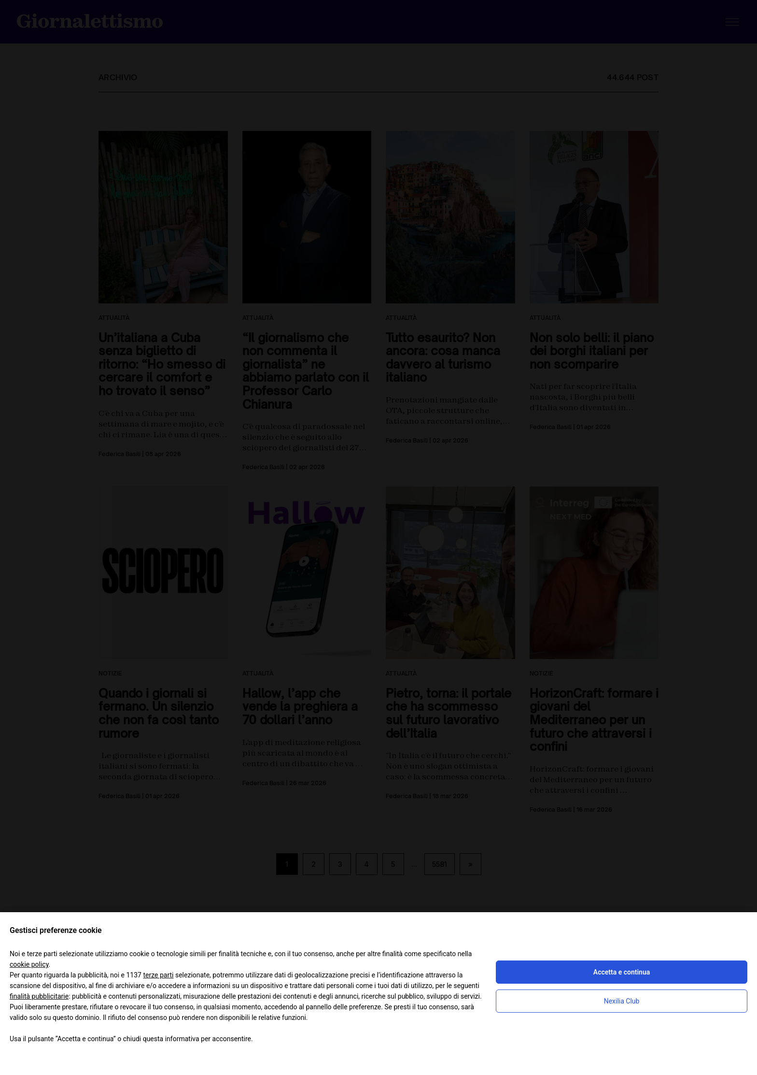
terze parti (158, 975)
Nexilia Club (622, 1001)
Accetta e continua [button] (621, 972)
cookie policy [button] (29, 964)
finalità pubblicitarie (39, 996)
